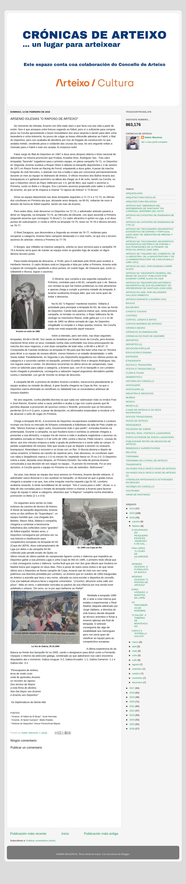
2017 (132, 688)
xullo (135, 660)
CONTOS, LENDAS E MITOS (141, 319)
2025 (132, 724)
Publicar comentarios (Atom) (40, 840)
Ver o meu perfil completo (154, 142)
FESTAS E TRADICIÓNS (139, 365)
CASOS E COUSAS (136, 311)
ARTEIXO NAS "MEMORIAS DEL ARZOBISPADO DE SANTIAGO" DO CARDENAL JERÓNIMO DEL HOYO (145, 208)
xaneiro (136, 521)
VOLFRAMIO (133, 490)
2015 (132, 513)
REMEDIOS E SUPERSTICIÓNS (143, 448)
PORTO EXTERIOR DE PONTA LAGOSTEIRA (150, 437)
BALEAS (130, 303)
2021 (132, 706)
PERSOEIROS (133, 425)
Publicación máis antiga (101, 833)
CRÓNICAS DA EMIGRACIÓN (141, 332)
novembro (137, 678)
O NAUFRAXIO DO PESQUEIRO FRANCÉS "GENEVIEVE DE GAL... (140, 537)
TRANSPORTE (134, 464)
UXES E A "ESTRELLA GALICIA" (139, 633)
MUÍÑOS (130, 397)
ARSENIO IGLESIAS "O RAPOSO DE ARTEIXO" (140, 580)
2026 (132, 728)
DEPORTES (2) (134, 344)
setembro (137, 669)
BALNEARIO (132, 307)
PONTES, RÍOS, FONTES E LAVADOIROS (148, 433)
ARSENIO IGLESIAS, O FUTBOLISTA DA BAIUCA (140, 568)
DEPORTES (132, 340)
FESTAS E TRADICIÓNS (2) (140, 369)
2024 (132, 719)
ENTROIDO (132, 356)
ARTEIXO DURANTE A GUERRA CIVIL (146, 299)
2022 (132, 710)
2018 (132, 692)
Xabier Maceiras (153, 137)
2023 (132, 715)
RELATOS (131, 452)
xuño (135, 655)
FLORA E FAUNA (135, 373)
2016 (132, 517)
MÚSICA (130, 401)
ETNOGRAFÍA (133, 360)
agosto (136, 664)
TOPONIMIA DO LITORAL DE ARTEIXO (147, 460)
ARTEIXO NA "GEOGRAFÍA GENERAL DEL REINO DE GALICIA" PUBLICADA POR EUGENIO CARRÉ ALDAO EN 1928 (149, 276)
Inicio (65, 833)
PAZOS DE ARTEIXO (137, 421)
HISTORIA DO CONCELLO (140, 381)
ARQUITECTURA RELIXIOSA (141, 201)
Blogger (125, 854)
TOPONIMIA (132, 456)
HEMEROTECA (134, 377)
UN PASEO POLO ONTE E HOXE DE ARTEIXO (151, 468)
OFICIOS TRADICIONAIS (139, 416)
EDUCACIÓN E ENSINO (138, 352)
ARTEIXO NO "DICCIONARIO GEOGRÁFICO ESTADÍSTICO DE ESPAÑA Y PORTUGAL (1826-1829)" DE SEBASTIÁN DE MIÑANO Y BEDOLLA (149, 233)
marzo (135, 642)
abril (134, 646)
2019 (132, 697)
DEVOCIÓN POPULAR (138, 348)
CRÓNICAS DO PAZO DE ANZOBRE (145, 336)
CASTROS (131, 315)
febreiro (136, 526)
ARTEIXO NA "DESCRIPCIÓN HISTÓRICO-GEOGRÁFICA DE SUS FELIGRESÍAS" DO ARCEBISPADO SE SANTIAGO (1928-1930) (149, 285)
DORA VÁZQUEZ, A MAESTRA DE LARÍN (140, 593)
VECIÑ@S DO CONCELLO (140, 486)
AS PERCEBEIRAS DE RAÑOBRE (140, 606)
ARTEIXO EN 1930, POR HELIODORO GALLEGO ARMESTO (146, 293)
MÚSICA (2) (132, 406)
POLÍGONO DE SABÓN (138, 429)
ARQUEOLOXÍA (134, 193)
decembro (137, 682)
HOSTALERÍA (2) (135, 389)
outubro (136, 673)
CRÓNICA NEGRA (135, 328)
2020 (132, 701)
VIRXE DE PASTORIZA (138, 494)
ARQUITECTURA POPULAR (141, 197)
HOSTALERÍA (133, 385)
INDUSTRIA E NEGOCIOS (140, 393)
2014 (132, 508)
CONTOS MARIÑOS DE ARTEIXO (144, 324)
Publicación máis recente (28, 833)
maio (135, 651)
